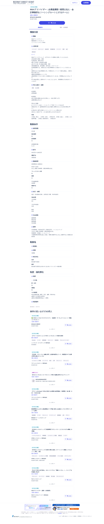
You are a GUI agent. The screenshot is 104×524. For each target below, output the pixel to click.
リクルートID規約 (72, 516)
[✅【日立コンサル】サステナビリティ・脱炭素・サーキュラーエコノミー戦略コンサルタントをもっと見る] (52, 329)
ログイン (75, 2)
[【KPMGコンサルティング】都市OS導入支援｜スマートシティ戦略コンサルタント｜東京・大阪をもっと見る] (52, 464)
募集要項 (40, 27)
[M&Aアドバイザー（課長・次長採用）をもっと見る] (52, 500)
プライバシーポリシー (87, 516)
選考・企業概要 (64, 27)
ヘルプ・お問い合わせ (63, 516)
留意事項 (60, 513)
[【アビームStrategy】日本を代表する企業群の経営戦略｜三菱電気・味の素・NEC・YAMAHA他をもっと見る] (52, 402)
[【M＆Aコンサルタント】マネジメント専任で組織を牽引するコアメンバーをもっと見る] (52, 385)
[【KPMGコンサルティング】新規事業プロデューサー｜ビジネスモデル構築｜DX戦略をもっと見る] (52, 443)
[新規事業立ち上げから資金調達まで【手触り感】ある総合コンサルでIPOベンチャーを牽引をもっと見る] (52, 423)
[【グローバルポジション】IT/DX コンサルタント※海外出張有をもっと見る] (52, 348)
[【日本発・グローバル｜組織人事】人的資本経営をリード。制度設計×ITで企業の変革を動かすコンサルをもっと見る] (52, 368)
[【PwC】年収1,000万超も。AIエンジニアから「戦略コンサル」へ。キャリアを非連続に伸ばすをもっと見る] (52, 484)
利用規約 (79, 516)
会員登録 (86, 2)
